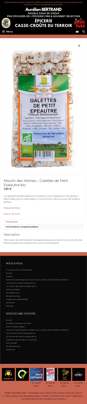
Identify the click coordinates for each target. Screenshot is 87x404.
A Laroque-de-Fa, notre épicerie (19, 270)
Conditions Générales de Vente (18, 323)
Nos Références (12, 293)
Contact (9, 276)
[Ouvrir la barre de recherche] (83, 32)
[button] (79, 46)
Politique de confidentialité (17, 299)
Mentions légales (13, 289)
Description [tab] (12, 222)
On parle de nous (13, 296)
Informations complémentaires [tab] (22, 227)
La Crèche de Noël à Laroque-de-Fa (20, 283)
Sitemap (9, 306)
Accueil (9, 273)
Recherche (10, 303)
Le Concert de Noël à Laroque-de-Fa (21, 286)
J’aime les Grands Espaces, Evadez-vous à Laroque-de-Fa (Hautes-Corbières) (37, 280)
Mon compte (11, 343)
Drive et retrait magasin (15, 327)
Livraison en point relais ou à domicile (21, 340)
